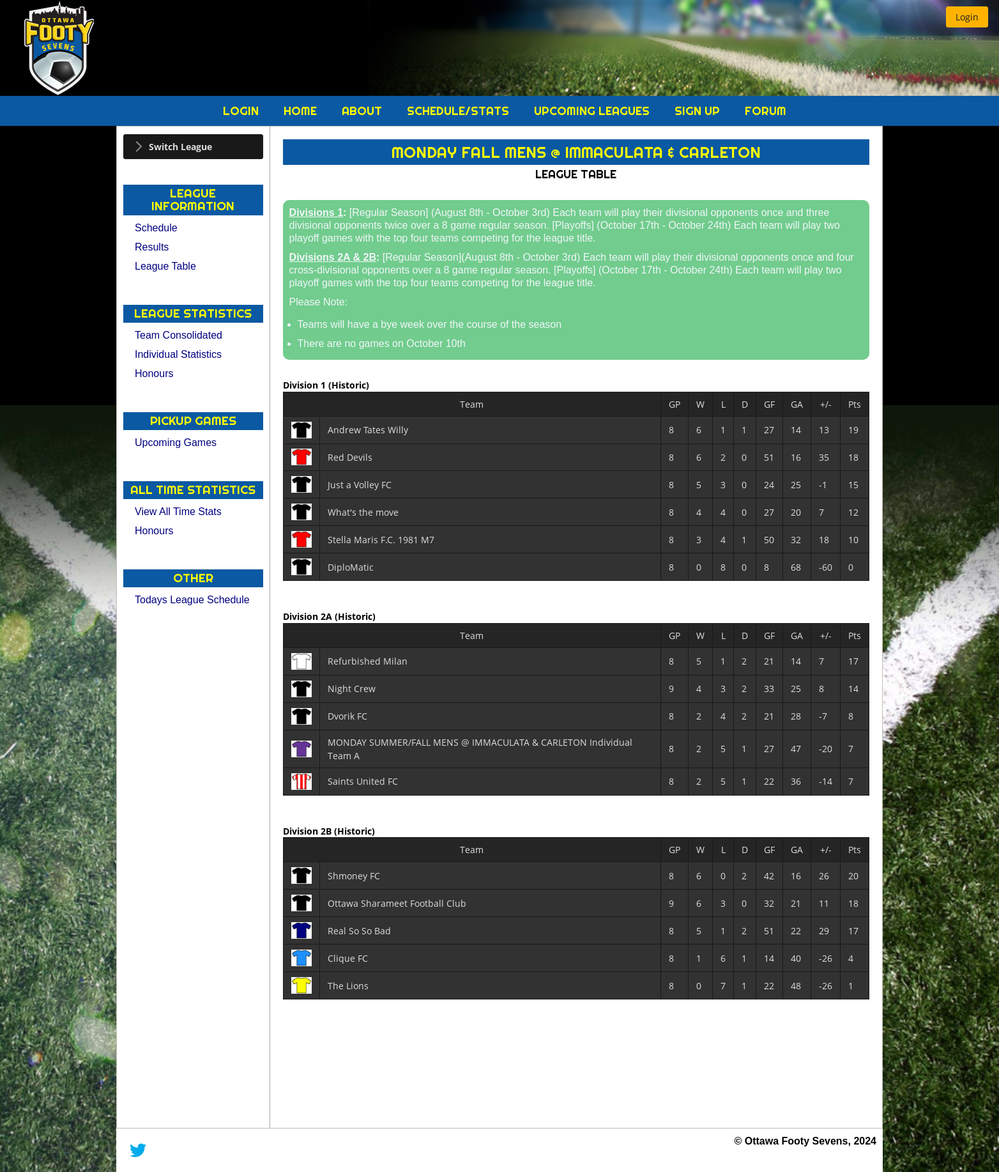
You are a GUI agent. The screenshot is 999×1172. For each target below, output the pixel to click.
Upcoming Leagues (593, 111)
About (363, 111)
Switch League (180, 147)
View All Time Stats (178, 511)
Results (152, 247)
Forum (765, 111)
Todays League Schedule (192, 599)
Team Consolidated (178, 335)
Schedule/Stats (459, 111)
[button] (967, 16)
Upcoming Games (176, 442)
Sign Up (699, 111)
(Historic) (348, 385)
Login (242, 111)
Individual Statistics (178, 354)
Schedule (156, 227)
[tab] (193, 146)
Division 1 (305, 385)
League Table (165, 266)
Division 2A (309, 616)
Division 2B (308, 830)
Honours (154, 373)
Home (302, 111)
